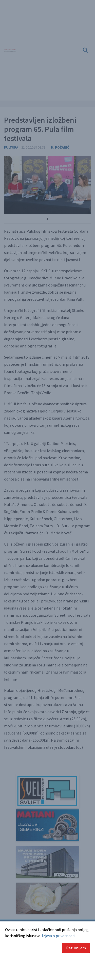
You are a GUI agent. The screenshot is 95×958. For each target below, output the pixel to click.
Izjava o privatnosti (58, 935)
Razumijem (76, 947)
